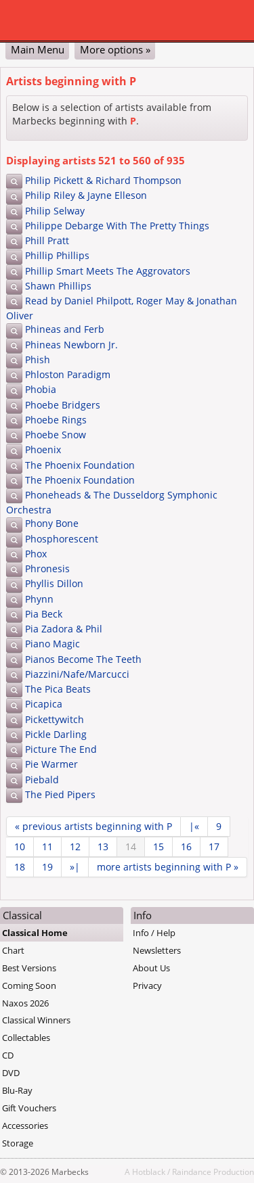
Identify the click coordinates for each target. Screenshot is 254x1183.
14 (130, 846)
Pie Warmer (51, 764)
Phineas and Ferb (64, 329)
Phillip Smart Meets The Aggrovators (107, 270)
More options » (115, 49)
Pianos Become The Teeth (83, 659)
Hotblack (148, 1171)
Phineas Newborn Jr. (71, 344)
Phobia (40, 389)
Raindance (191, 1171)
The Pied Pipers (60, 794)
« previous (93, 826)
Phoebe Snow (55, 434)
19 (47, 866)
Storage (17, 1143)
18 (19, 866)
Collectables (26, 1037)
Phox (36, 553)
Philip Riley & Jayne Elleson (86, 195)
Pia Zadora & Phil (63, 628)
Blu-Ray (17, 1090)
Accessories (25, 1125)
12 (75, 846)
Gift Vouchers (29, 1108)
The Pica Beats (58, 688)
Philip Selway (55, 210)
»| (75, 866)
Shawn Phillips (58, 285)
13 (103, 846)
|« (194, 826)
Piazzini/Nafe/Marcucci (77, 674)
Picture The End (61, 749)
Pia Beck (43, 613)
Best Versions (29, 968)
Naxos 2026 (25, 1003)
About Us (151, 968)
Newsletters (157, 950)
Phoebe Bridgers (62, 404)
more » (167, 866)
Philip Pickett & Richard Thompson (103, 180)
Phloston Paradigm (67, 374)
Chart (13, 950)
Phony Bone (52, 523)
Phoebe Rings (56, 419)
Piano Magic (52, 643)
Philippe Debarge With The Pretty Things (117, 225)
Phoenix (43, 449)
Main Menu (37, 49)
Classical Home (35, 933)
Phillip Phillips (57, 255)
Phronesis (47, 568)
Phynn (39, 599)
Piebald (42, 779)
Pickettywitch (54, 719)
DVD (11, 1073)
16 (186, 846)
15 (158, 846)
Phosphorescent (61, 538)
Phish (37, 359)
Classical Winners (36, 1020)
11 (47, 846)
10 (19, 846)
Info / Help (154, 933)
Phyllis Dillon (54, 583)
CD (8, 1055)
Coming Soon (29, 985)
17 (214, 846)
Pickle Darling (56, 734)
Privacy (147, 985)
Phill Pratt (47, 240)
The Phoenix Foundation (80, 465)
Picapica (43, 703)
